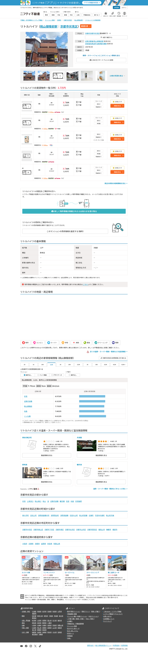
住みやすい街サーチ (73, 628)
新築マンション (82, 616)
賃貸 (68, 611)
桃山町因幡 (83, 515)
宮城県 (49, 611)
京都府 (87, 33)
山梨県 (39, 620)
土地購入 (70, 621)
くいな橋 (27, 416)
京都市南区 (60, 529)
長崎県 (44, 632)
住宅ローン (70, 633)
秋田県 (54, 611)
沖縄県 (41, 634)
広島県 (34, 628)
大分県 (54, 632)
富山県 (49, 620)
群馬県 (34, 618)
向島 (25, 411)
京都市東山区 (38, 529)
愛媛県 (39, 630)
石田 (67, 501)
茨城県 (56, 616)
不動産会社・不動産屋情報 (75, 624)
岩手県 (44, 611)
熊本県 (49, 632)
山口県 (54, 628)
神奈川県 (40, 616)
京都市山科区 (81, 529)
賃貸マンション (75, 611)
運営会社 (90, 645)
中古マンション (93, 616)
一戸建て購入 (71, 619)
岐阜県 (39, 623)
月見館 (79, 437)
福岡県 (34, 632)
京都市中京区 (27, 529)
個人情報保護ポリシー (103, 645)
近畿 (23, 625)
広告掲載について (108, 619)
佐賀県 (39, 632)
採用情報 (124, 645)
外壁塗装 (70, 636)
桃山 (44, 501)
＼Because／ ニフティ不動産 (112, 611)
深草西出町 (55, 515)
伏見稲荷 (78, 501)
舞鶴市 (108, 529)
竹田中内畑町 (100, 515)
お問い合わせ (107, 616)
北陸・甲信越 (26, 620)
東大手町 (25, 515)
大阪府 (24, 543)
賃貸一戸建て (95, 611)
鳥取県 (44, 628)
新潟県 (34, 620)
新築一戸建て (80, 619)
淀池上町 (33, 515)
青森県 (39, 611)
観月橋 (62, 501)
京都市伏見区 (69, 26)
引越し (69, 638)
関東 (23, 616)
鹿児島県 (35, 634)
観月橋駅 (103, 43)
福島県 (34, 613)
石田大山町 (74, 515)
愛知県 (34, 623)
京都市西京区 (92, 529)
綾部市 (115, 529)
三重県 (49, 623)
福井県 (60, 620)
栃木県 (61, 616)
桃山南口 (38, 501)
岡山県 (39, 628)
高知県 (44, 630)
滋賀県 (43, 543)
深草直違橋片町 (43, 515)
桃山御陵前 (28, 406)
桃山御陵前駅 (48, 26)
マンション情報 (72, 626)
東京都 (34, 616)
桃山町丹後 (110, 515)
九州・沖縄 (25, 632)
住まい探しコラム (72, 631)
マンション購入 (72, 616)
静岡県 (44, 623)
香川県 (34, 630)
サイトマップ (107, 621)
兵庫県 (31, 543)
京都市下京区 (49, 529)
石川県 (54, 620)
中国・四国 (25, 628)
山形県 (60, 611)
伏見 (25, 396)
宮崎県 (60, 632)
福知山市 (101, 529)
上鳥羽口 (30, 501)
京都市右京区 (70, 529)
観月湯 (79, 464)
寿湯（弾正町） (27, 437)
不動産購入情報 (72, 614)
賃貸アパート (86, 611)
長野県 (44, 620)
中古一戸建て (90, 619)
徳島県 (60, 628)
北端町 (91, 515)
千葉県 (51, 616)
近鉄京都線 (89, 41)
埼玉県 (46, 616)
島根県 (49, 628)
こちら (85, 284)
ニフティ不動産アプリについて (113, 614)
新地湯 (24, 464)
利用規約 (116, 645)
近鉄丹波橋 (28, 401)
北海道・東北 (26, 611)
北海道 (34, 611)
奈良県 (49, 543)
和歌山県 (57, 543)
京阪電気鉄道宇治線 (92, 43)
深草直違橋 (64, 515)
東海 (23, 623)
